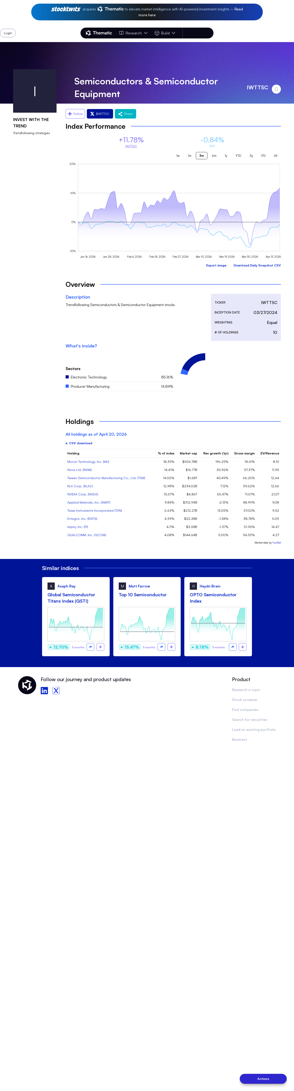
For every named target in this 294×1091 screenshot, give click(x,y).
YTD (238, 155)
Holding (73, 453)
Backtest (239, 739)
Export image (216, 265)
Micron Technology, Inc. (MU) (88, 461)
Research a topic (246, 689)
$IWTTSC (99, 114)
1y (226, 155)
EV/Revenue (270, 453)
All (275, 155)
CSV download (79, 443)
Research (133, 33)
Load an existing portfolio (254, 729)
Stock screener (245, 699)
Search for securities (249, 719)
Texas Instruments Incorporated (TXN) (94, 510)
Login (201, 33)
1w (178, 155)
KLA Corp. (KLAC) (80, 486)
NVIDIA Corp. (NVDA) (82, 494)
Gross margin (244, 453)
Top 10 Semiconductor (143, 594)
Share (126, 114)
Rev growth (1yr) (215, 453)
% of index (166, 453)
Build (165, 33)
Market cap (188, 453)
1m (189, 155)
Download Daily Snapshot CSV (257, 265)
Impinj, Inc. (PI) (77, 527)
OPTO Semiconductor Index (213, 598)
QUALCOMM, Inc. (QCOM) (86, 535)
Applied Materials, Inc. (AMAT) (88, 502)
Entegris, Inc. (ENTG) (82, 519)
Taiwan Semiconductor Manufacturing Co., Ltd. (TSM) (106, 478)
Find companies (245, 709)
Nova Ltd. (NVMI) (79, 470)
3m (201, 155)
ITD (263, 155)
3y (251, 155)
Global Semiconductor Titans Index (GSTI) (71, 598)
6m (214, 155)
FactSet (277, 542)
